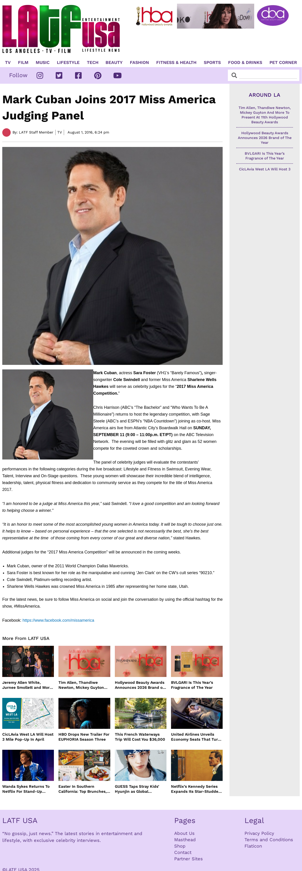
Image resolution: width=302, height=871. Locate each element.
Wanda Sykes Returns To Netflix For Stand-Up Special (26, 789)
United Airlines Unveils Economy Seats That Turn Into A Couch (195, 737)
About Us (184, 833)
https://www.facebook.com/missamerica (58, 620)
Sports (212, 62)
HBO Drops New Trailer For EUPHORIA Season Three (83, 737)
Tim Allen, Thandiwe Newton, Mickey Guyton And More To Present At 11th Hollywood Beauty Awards (81, 685)
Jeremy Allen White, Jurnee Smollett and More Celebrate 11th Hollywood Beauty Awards (27, 685)
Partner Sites (188, 858)
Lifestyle (68, 62)
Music (43, 62)
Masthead (185, 839)
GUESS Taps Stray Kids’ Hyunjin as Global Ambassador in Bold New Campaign (139, 789)
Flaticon (253, 846)
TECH (92, 62)
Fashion (139, 62)
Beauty (114, 62)
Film (23, 62)
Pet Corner (283, 62)
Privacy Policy (259, 833)
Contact (182, 852)
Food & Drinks (245, 62)
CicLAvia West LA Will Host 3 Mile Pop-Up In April (27, 737)
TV (8, 62)
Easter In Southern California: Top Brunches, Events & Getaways (82, 789)
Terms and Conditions (268, 839)
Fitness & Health (176, 62)
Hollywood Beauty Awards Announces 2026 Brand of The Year (139, 685)
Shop (180, 846)
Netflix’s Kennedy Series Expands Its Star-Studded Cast (196, 789)
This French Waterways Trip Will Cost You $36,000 (140, 737)
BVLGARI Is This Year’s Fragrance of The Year (192, 685)
